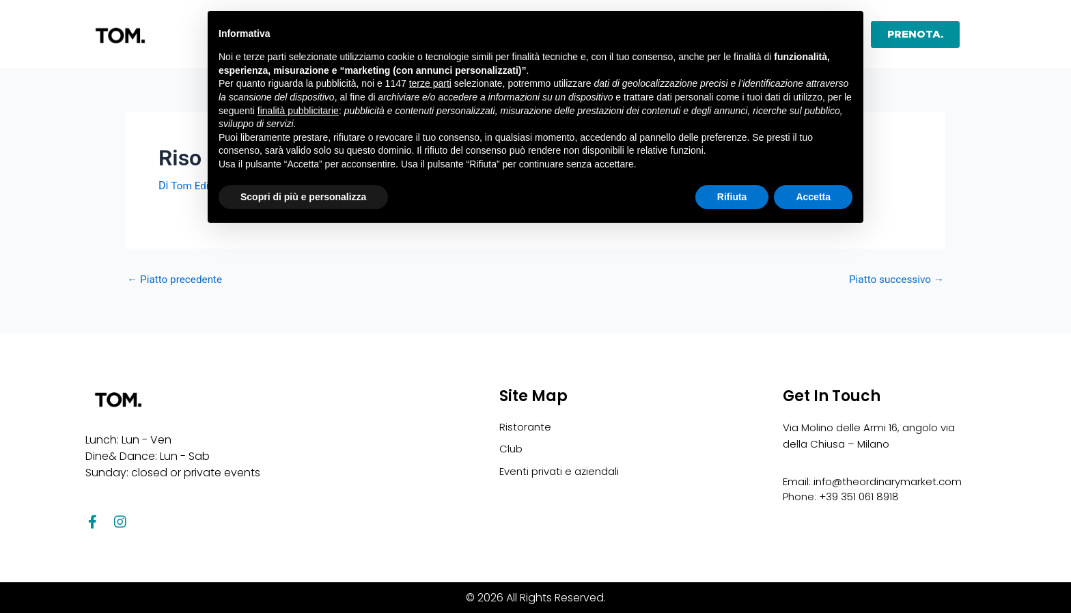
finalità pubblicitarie (298, 110)
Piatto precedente (177, 279)
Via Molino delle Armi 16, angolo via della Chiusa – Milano (865, 434)
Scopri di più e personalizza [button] (303, 196)
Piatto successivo (894, 279)
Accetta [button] (813, 196)
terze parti (430, 83)
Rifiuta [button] (732, 196)
